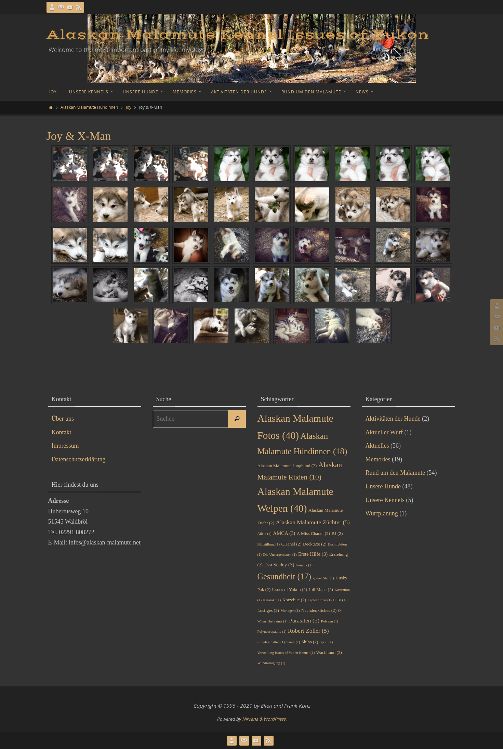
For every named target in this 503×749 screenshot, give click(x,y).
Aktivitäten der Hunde (393, 418)
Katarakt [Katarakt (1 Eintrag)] (272, 600)
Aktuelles (377, 445)
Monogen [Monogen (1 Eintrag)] (290, 611)
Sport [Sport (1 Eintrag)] (326, 642)
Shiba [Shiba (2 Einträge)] (310, 641)
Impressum (65, 445)
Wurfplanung (382, 513)
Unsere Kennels (385, 500)
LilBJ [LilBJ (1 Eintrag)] (339, 600)
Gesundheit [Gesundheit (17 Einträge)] (284, 576)
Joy (128, 107)
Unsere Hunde (383, 486)
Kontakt (61, 432)
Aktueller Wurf (384, 432)
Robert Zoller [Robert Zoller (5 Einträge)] (308, 630)
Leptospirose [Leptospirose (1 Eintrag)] (320, 600)
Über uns (63, 418)
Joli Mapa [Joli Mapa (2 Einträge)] (321, 589)
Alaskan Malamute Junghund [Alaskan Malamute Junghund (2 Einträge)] (287, 465)
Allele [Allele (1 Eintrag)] (264, 534)
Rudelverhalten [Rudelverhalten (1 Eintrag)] (271, 642)
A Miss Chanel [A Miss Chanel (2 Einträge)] (313, 533)
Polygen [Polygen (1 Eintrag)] (329, 621)
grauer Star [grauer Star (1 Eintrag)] (323, 578)
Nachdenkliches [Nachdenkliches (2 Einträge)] (318, 610)
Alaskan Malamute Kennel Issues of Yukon (238, 35)
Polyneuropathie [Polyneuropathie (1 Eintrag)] (272, 631)
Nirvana (250, 719)
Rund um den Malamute (395, 472)
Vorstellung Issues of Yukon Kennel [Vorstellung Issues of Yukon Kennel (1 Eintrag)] (286, 653)
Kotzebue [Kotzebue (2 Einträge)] (294, 599)
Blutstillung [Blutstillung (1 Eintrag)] (268, 544)
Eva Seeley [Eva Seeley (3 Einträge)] (279, 564)
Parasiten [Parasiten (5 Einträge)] (304, 620)
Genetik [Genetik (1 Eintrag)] (304, 565)
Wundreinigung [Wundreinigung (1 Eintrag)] (271, 663)
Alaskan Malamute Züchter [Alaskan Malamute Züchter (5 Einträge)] (313, 522)
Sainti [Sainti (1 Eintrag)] (293, 642)
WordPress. (275, 719)
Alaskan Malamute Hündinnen (89, 107)
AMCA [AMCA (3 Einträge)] (284, 533)
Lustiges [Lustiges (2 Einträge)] (268, 610)
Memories (378, 459)
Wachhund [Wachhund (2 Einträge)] (329, 652)
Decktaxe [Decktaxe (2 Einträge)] (315, 544)
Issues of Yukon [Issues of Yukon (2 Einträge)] (289, 589)
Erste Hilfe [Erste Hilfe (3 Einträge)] (313, 554)
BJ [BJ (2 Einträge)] (337, 533)
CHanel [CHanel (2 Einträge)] (291, 544)
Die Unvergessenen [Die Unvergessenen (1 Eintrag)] (279, 554)
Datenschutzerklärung (79, 459)
